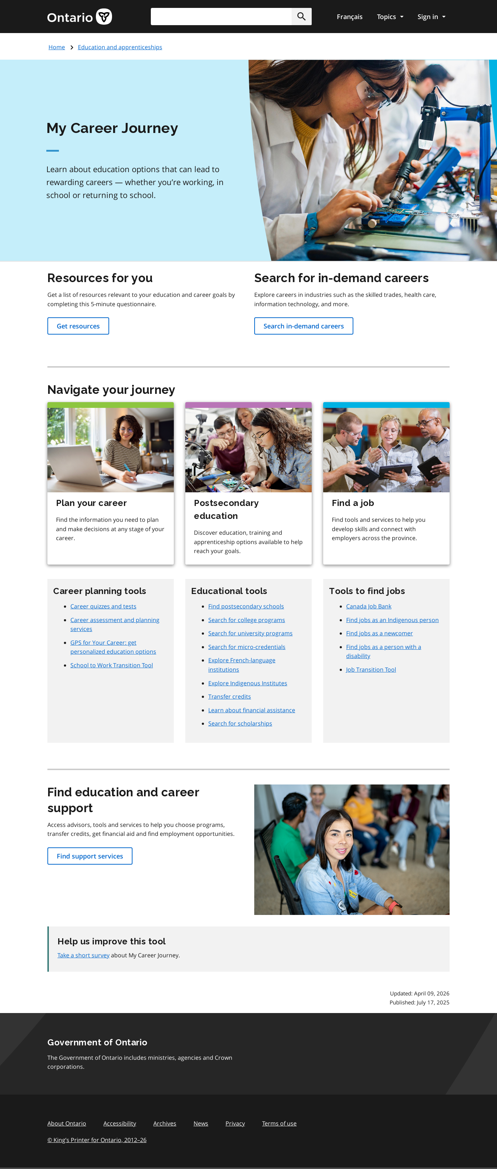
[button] (302, 16)
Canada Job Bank (368, 606)
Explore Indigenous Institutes (247, 683)
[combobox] (231, 16)
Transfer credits (229, 696)
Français (350, 16)
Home (56, 47)
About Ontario (66, 1123)
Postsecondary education (226, 509)
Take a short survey (83, 955)
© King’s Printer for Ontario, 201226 (97, 1140)
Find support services (90, 856)
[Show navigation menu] (390, 16)
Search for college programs (246, 620)
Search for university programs (250, 633)
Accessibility (119, 1123)
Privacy (235, 1123)
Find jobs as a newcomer (379, 633)
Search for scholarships (240, 723)
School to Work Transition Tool (111, 665)
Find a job (353, 503)
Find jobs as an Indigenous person (392, 620)
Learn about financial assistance (251, 710)
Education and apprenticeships (120, 47)
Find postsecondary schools (246, 606)
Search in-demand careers (304, 326)
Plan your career (91, 503)
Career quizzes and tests (103, 606)
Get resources (78, 326)
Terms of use (279, 1123)
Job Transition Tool (371, 669)
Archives (164, 1123)
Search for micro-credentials (246, 647)
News (201, 1123)
